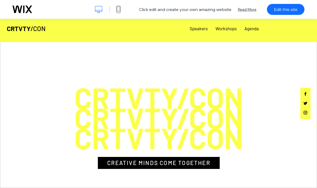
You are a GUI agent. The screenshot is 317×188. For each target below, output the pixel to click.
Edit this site (285, 9)
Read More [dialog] (247, 9)
